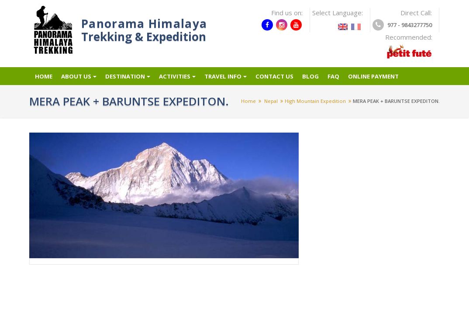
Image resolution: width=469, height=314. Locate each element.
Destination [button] (130, 80)
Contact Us (283, 80)
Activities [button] (181, 80)
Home (43, 80)
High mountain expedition (315, 107)
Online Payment (386, 80)
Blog (320, 80)
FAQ (344, 80)
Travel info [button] (232, 80)
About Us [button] (79, 80)
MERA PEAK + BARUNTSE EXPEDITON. (396, 107)
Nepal (271, 107)
